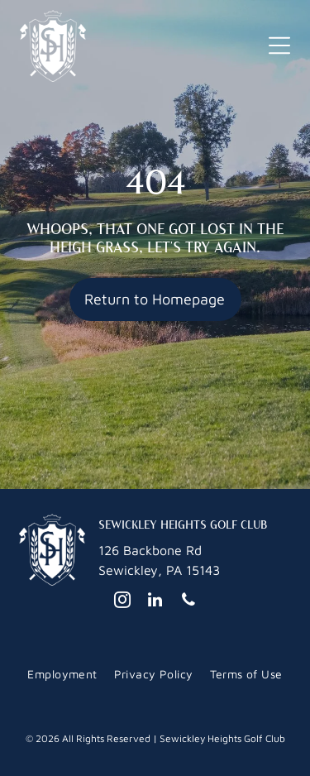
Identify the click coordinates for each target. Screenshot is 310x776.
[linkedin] (155, 601)
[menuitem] (62, 674)
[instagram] (122, 601)
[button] (279, 45)
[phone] (188, 601)
